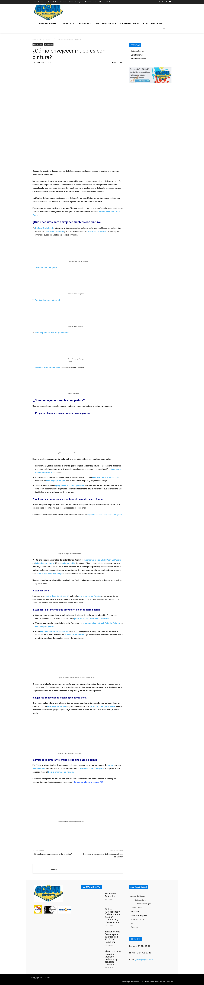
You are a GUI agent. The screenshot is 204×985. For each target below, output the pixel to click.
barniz (110, 765)
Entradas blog (48, 44)
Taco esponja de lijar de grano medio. (52, 332)
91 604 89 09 (144, 946)
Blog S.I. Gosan (44, 39)
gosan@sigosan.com (144, 959)
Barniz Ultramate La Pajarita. (61, 772)
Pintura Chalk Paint (44, 228)
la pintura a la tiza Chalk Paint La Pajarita (102, 560)
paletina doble (39, 768)
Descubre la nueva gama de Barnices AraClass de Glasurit (103, 855)
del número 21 (54, 631)
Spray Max (69, 485)
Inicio (34, 39)
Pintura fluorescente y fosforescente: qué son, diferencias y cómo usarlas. (112, 915)
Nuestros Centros (138, 58)
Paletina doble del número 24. (48, 300)
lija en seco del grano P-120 (102, 706)
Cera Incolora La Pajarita (45, 267)
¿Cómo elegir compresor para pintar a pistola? (52, 854)
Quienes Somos (137, 51)
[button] (164, 29)
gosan (38, 62)
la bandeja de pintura (45, 627)
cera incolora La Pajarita (89, 596)
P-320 (105, 477)
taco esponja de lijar (56, 706)
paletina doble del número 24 (56, 596)
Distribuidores (137, 55)
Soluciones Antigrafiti (110, 894)
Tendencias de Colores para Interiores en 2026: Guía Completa (112, 936)
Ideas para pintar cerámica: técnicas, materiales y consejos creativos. (113, 958)
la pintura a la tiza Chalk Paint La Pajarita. (104, 514)
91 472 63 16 (145, 953)
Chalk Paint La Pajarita (54, 231)
